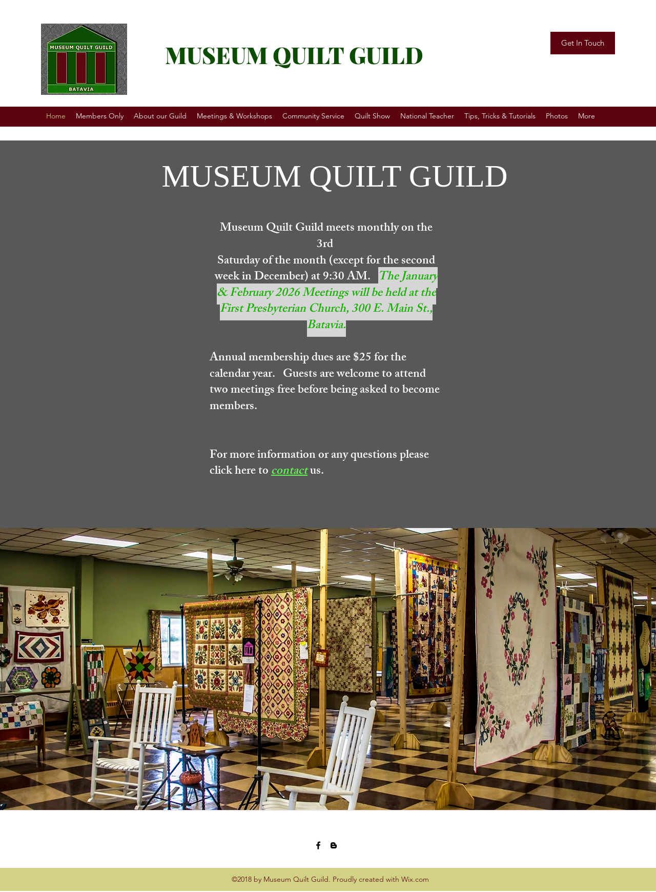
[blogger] (334, 845)
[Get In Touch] (582, 43)
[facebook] (318, 845)
